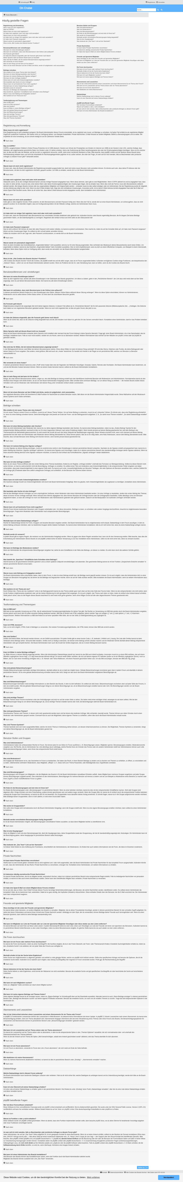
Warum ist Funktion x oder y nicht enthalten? (90, 107)
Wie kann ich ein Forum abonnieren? (88, 87)
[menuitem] (32, 2)
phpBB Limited (123, 335)
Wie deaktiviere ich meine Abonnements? (89, 89)
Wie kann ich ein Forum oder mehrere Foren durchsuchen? (95, 69)
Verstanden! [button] (169, 1177)
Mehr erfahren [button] (93, 1177)
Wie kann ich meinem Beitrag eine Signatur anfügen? (19, 76)
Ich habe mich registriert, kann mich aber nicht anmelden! (21, 33)
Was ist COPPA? (8, 29)
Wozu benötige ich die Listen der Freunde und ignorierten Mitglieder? (98, 58)
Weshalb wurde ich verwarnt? (12, 88)
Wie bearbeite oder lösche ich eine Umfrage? (17, 82)
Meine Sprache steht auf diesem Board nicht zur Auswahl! (21, 57)
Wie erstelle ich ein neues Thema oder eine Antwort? (19, 72)
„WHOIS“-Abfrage (13, 1136)
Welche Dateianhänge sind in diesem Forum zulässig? (93, 96)
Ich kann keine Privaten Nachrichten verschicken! (92, 48)
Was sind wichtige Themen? (12, 114)
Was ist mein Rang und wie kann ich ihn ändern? (18, 63)
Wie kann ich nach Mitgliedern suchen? (89, 75)
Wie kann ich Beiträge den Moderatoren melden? (18, 90)
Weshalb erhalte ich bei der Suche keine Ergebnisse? (93, 71)
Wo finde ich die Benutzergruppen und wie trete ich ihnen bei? (96, 33)
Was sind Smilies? (9, 106)
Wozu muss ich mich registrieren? (13, 27)
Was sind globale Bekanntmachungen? (15, 110)
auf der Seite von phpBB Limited (63, 1109)
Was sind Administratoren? (85, 27)
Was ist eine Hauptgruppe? (85, 39)
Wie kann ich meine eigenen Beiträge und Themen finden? (95, 77)
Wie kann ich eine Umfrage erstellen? (15, 78)
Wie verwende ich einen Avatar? (13, 61)
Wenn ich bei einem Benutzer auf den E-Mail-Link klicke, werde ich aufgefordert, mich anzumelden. (34, 65)
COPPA (114, 182)
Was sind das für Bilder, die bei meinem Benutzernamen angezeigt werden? (26, 59)
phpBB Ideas (100, 1121)
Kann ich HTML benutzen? (11, 104)
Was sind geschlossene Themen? (13, 116)
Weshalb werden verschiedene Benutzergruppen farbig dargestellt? (97, 37)
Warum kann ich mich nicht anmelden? (15, 35)
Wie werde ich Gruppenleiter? (86, 35)
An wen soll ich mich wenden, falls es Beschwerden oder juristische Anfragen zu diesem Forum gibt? (108, 109)
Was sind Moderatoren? (84, 29)
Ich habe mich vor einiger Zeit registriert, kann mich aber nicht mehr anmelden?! (28, 37)
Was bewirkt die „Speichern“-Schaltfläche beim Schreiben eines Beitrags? (26, 92)
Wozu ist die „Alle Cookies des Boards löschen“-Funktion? (21, 43)
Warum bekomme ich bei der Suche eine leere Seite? (93, 73)
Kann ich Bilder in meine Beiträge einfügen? (17, 108)
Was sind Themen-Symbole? (12, 118)
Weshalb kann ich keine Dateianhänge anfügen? (18, 86)
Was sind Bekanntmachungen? (13, 112)
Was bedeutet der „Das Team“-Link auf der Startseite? (93, 41)
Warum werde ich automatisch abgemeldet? (17, 41)
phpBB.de (138, 335)
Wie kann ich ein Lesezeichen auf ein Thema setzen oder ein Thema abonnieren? (102, 85)
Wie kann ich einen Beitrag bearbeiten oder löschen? (19, 74)
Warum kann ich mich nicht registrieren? (15, 31)
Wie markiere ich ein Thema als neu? (14, 95)
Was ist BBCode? (8, 102)
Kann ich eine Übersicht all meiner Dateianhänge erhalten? (95, 98)
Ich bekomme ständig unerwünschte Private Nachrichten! (94, 50)
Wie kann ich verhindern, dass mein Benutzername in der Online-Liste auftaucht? (28, 52)
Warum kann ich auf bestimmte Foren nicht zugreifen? (20, 84)
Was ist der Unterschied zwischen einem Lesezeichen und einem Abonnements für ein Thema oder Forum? (110, 83)
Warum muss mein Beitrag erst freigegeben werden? (19, 93)
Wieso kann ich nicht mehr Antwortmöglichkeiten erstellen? (21, 80)
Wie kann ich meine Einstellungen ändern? (16, 50)
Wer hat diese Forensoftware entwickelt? (89, 105)
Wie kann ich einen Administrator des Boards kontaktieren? (95, 111)
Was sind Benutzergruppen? (85, 31)
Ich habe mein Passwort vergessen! (14, 39)
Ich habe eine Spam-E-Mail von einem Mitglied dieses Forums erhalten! (99, 52)
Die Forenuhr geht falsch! (11, 54)
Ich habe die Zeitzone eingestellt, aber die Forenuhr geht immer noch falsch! (27, 55)
